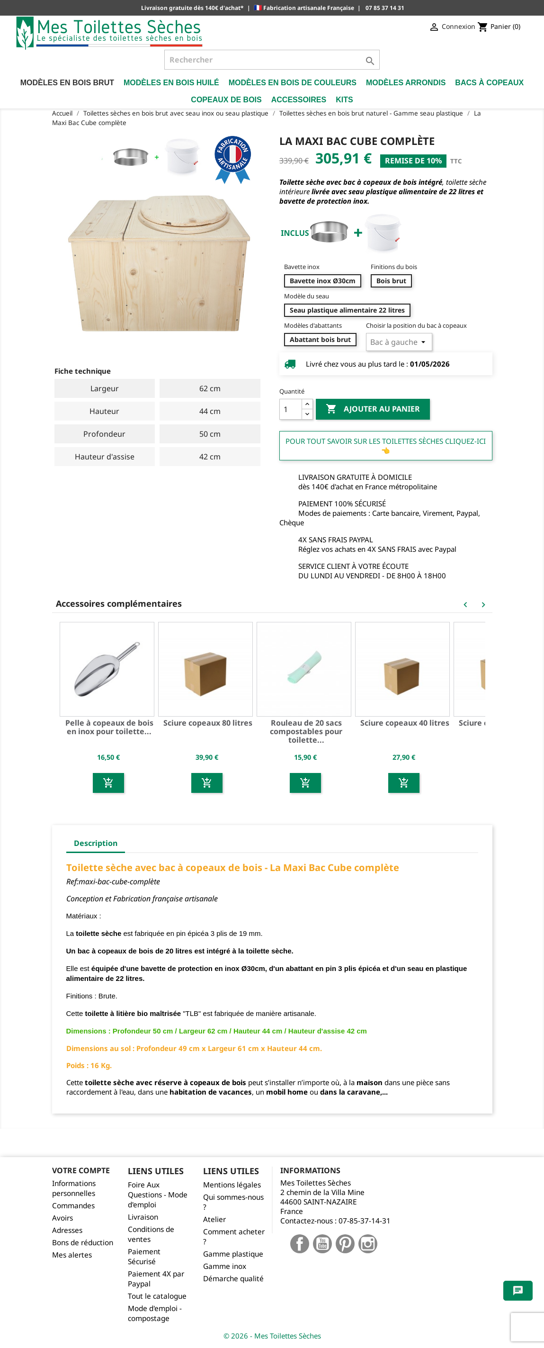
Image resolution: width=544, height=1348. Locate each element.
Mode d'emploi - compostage (155, 1313)
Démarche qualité (233, 1279)
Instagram (367, 1243)
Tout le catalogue (157, 1296)
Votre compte (81, 1170)
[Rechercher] (272, 60)
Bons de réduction (82, 1243)
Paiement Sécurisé (144, 1257)
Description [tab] (95, 843)
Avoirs (62, 1218)
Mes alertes (72, 1255)
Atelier (214, 1219)
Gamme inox (224, 1266)
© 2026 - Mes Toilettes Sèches (272, 1335)
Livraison (143, 1217)
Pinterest (345, 1243)
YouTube (322, 1243)
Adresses (67, 1230)
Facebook (299, 1243)
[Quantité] (290, 409)
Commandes (73, 1206)
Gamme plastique (233, 1254)
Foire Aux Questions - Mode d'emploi (157, 1195)
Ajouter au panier (373, 409)
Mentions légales (232, 1185)
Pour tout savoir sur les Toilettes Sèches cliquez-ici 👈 (385, 445)
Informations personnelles (74, 1188)
